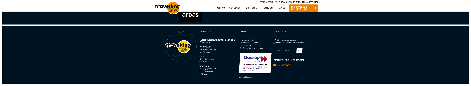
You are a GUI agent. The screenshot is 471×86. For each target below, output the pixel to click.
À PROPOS (221, 8)
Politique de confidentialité (251, 42)
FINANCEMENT (235, 8)
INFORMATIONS (251, 8)
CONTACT (303, 8)
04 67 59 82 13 (282, 65)
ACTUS (282, 8)
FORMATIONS (268, 8)
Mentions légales (247, 40)
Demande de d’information (250, 45)
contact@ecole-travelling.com (288, 60)
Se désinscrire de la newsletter (252, 48)
